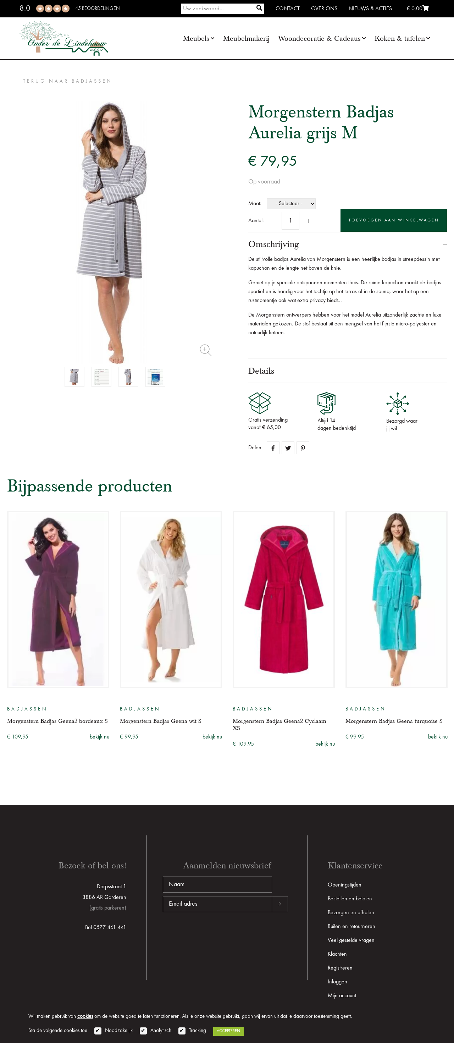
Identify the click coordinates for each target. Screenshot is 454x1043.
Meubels (196, 38)
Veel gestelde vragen (351, 940)
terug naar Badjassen (67, 81)
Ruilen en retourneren (351, 926)
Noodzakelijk (119, 1030)
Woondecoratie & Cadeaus (319, 38)
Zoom (206, 350)
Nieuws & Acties (370, 9)
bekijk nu (99, 737)
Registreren (340, 968)
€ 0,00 (418, 9)
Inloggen (337, 982)
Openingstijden (344, 885)
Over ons (324, 9)
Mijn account (342, 996)
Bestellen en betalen (350, 899)
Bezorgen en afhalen (351, 913)
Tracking (197, 1030)
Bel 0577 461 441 (105, 928)
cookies (85, 1016)
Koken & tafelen (400, 38)
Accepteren (228, 1031)
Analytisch (160, 1030)
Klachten (337, 954)
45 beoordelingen (97, 8)
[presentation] (217, 935)
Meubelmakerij (246, 38)
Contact (288, 9)
